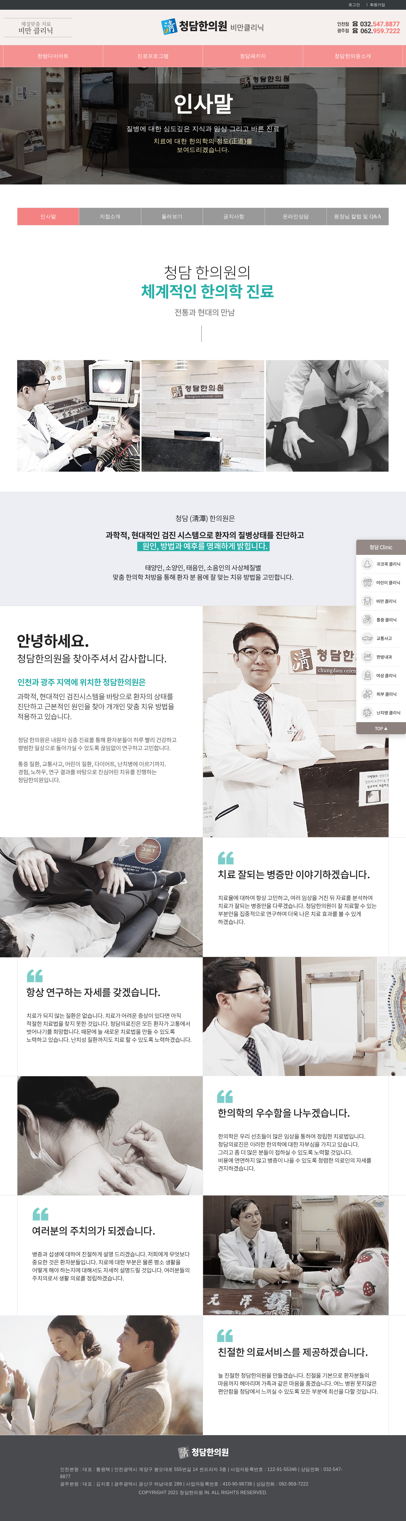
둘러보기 (172, 216)
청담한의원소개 (353, 56)
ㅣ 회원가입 (375, 5)
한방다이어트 (53, 56)
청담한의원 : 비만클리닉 (212, 26)
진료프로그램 (153, 56)
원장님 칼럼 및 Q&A (357, 216)
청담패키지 (253, 56)
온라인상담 (296, 216)
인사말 (48, 216)
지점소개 (110, 216)
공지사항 (233, 216)
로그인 (354, 5)
